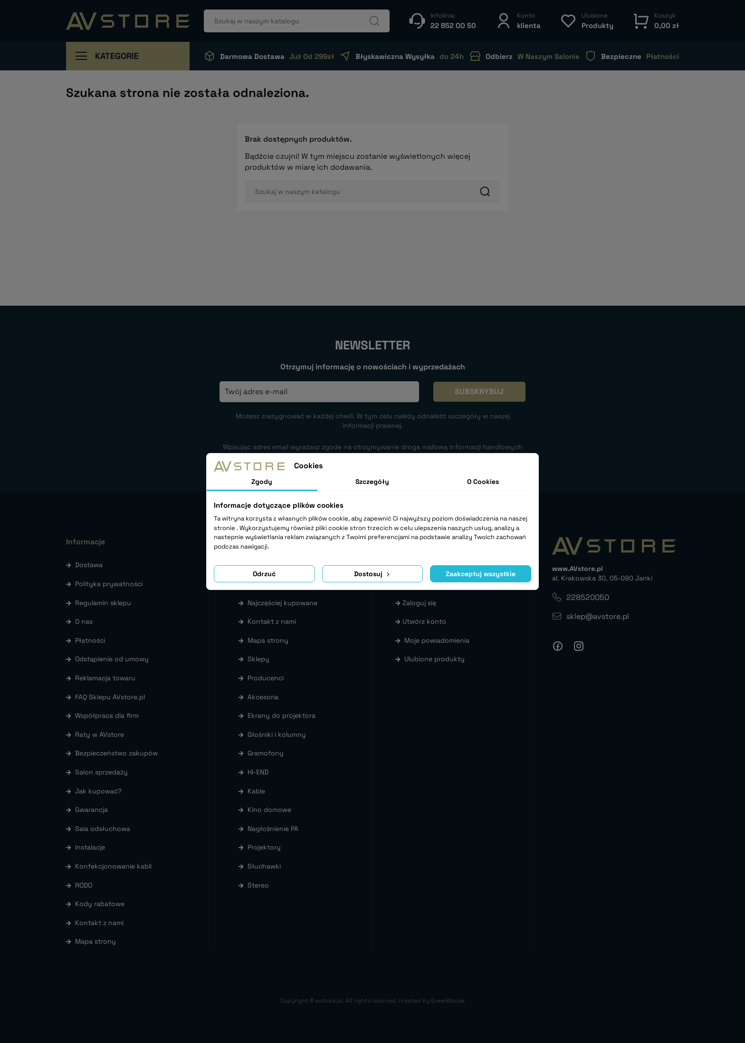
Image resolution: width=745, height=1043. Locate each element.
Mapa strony (95, 941)
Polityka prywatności (109, 583)
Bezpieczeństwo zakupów (116, 753)
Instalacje (90, 847)
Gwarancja (91, 809)
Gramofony (266, 753)
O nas (84, 621)
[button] (518, 20)
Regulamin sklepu (103, 603)
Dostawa (89, 564)
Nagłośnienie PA (273, 828)
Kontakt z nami (99, 922)
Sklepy (258, 659)
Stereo (258, 885)
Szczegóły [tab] (372, 481)
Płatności (90, 640)
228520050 (587, 597)
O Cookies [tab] (483, 481)
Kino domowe (269, 809)
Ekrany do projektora (281, 715)
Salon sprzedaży (101, 772)
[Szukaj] (297, 21)
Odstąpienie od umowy (112, 659)
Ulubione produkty (434, 659)
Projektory (264, 847)
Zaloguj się (419, 603)
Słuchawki (264, 866)
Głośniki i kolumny (277, 734)
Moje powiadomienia (436, 640)
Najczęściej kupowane (282, 603)
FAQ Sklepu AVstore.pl (110, 697)
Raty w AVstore (99, 734)
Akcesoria (263, 697)
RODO (83, 885)
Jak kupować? (98, 791)
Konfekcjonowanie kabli (113, 866)
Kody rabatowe (99, 903)
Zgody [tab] (261, 481)
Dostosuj (373, 574)
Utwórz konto (424, 621)
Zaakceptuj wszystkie (481, 574)
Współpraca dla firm (107, 715)
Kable (256, 791)
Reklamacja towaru (105, 678)
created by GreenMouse (432, 1000)
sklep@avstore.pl (597, 616)
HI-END (258, 772)
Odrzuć (264, 574)
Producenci (266, 678)
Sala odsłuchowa (102, 828)
